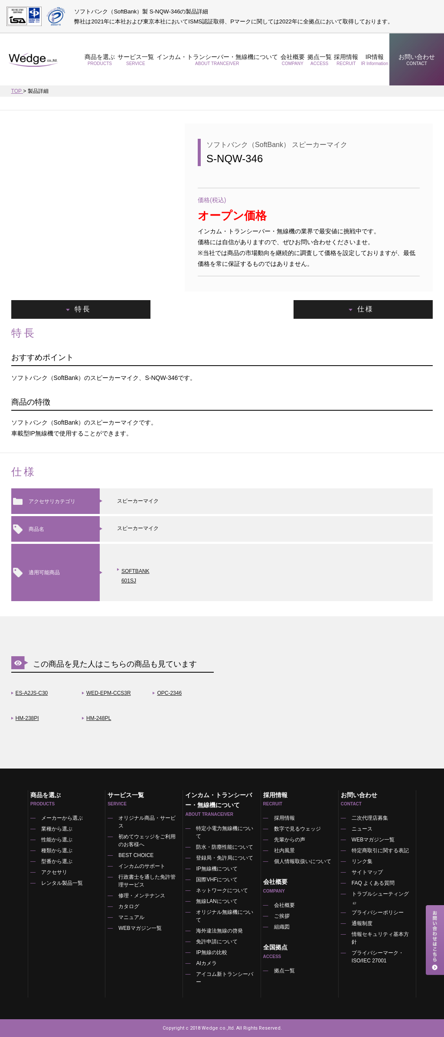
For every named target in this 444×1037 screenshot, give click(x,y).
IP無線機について (216, 869)
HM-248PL (98, 718)
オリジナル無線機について (224, 916)
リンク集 (362, 861)
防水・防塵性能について (224, 847)
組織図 (282, 927)
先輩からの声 (289, 840)
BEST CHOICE (135, 855)
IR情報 (374, 59)
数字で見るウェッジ (297, 829)
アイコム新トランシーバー (224, 978)
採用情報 (346, 59)
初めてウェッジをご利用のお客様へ (147, 840)
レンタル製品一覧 (62, 883)
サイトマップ (367, 872)
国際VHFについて (217, 880)
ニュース (362, 829)
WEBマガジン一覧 (139, 928)
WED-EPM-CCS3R (108, 693)
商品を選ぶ (99, 59)
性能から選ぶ (56, 840)
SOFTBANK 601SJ (135, 576)
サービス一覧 (135, 59)
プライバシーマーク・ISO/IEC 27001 (378, 957)
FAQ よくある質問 (373, 883)
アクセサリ (54, 872)
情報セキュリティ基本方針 (380, 938)
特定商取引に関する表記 (380, 850)
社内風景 (284, 850)
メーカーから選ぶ (62, 818)
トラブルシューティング (380, 898)
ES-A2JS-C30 (32, 693)
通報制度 (362, 923)
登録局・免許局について (224, 858)
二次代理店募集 (370, 818)
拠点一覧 (319, 59)
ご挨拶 (282, 916)
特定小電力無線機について (224, 832)
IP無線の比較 (211, 952)
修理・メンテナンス (141, 896)
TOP (17, 91)
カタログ (128, 906)
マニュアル (131, 917)
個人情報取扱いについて (302, 861)
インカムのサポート (141, 866)
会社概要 (292, 59)
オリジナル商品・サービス (147, 822)
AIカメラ (206, 963)
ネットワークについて (222, 890)
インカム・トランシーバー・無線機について (217, 59)
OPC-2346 (169, 693)
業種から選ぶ (56, 829)
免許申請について (217, 942)
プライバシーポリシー (378, 912)
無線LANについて (216, 901)
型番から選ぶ (56, 861)
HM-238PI (27, 718)
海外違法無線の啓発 (219, 931)
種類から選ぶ (56, 850)
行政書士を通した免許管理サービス (147, 881)
